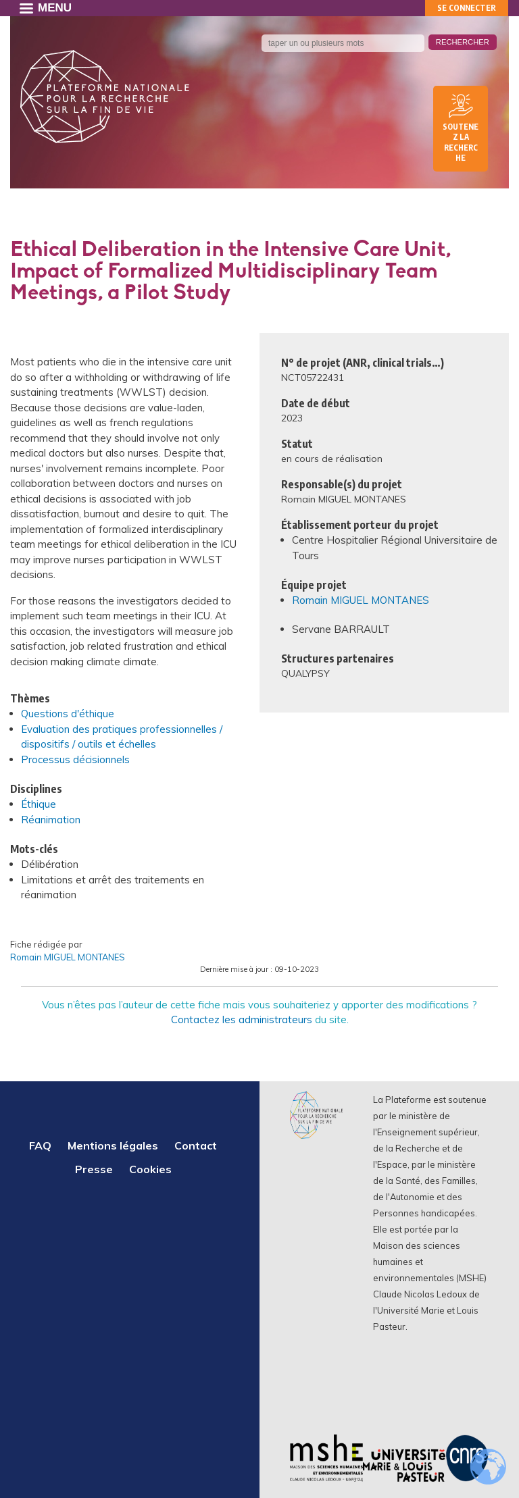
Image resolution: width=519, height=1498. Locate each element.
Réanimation (50, 819)
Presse (94, 1169)
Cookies (150, 1169)
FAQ (40, 1145)
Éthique (38, 804)
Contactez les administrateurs (241, 1019)
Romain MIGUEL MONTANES (360, 600)
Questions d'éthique (67, 713)
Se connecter (466, 8)
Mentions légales (113, 1145)
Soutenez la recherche (460, 142)
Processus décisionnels (75, 759)
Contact (195, 1145)
